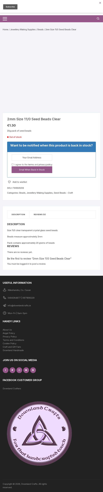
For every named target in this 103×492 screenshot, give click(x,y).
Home (5, 29)
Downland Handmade (13, 350)
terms (31, 164)
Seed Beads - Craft (63, 192)
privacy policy (45, 164)
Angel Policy (9, 333)
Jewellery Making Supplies (23, 29)
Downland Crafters (12, 388)
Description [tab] (18, 214)
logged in (24, 263)
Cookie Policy (9, 343)
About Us (7, 329)
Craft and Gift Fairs (12, 346)
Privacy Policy (10, 336)
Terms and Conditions (13, 340)
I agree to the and (32, 164)
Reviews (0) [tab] (40, 214)
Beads (40, 29)
